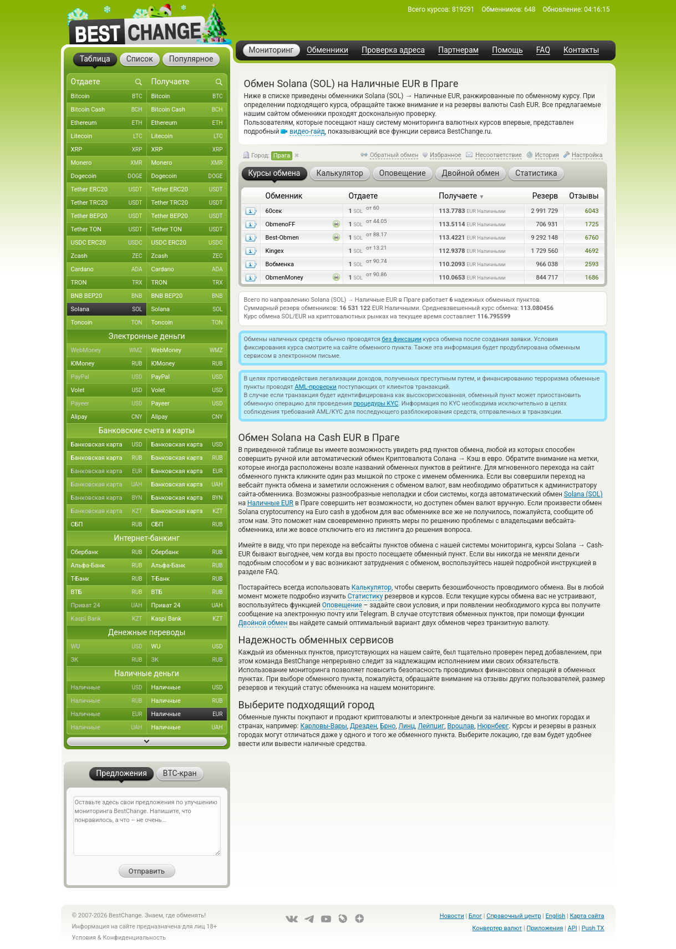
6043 (592, 211)
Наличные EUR (270, 503)
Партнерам (458, 50)
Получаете (461, 195)
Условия (84, 937)
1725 (592, 224)
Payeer (109, 403)
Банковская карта (109, 444)
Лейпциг (431, 726)
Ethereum (109, 123)
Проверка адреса (393, 50)
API (572, 928)
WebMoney (109, 350)
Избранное (445, 155)
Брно (387, 726)
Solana (109, 309)
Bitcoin (109, 96)
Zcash (109, 256)
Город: (268, 155)
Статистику (365, 596)
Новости (452, 916)
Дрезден (363, 726)
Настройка (587, 155)
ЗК (109, 660)
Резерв (545, 195)
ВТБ (109, 592)
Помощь (507, 50)
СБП (109, 524)
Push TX (593, 928)
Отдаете (363, 195)
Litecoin (109, 136)
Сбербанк (109, 552)
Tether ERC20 (109, 189)
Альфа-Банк (109, 565)
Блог (475, 916)
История (547, 155)
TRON (109, 283)
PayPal (109, 377)
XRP (109, 149)
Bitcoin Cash (109, 109)
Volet (109, 390)
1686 (592, 277)
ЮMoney (109, 364)
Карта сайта (587, 916)
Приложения (545, 928)
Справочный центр (513, 916)
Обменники (327, 50)
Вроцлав (461, 726)
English (556, 916)
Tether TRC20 (109, 203)
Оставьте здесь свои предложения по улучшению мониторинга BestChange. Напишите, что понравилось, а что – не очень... (147, 826)
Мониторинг (271, 49)
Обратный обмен (394, 155)
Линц (407, 726)
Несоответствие (498, 155)
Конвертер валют (497, 928)
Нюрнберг (493, 726)
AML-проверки (316, 386)
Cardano (109, 269)
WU (109, 646)
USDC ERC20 (109, 243)
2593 (592, 264)
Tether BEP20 (109, 216)
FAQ (543, 50)
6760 (592, 237)
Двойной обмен (263, 623)
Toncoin (109, 322)
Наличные (109, 687)
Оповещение (342, 605)
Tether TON (109, 229)
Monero (109, 163)
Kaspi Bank (109, 619)
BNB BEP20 (109, 296)
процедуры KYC (375, 403)
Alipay (109, 417)
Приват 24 (109, 605)
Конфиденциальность (134, 937)
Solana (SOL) (583, 494)
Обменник (284, 195)
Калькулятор (372, 587)
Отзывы (583, 195)
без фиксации (401, 339)
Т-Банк (109, 579)
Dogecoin (109, 176)
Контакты (581, 50)
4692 (592, 251)
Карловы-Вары (323, 726)
